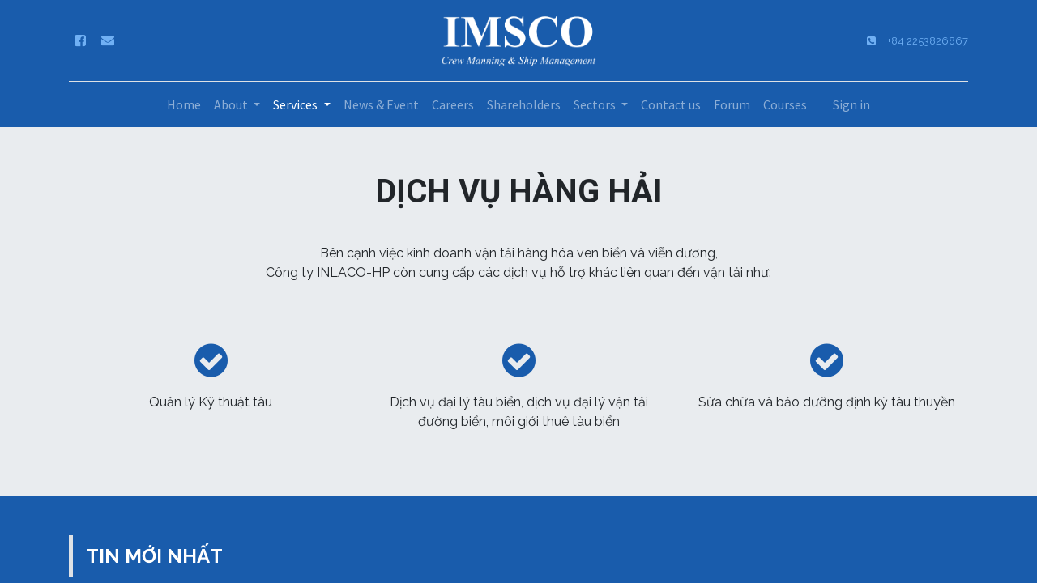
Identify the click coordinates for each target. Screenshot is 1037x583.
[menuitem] (183, 104)
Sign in (851, 104)
